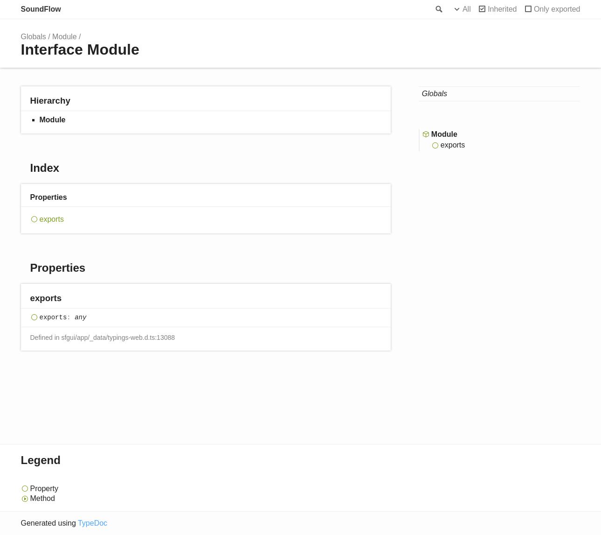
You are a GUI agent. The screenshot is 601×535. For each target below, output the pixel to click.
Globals (33, 37)
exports (52, 219)
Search (438, 9)
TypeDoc (92, 523)
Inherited (502, 9)
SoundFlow (41, 9)
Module (64, 37)
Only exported (557, 9)
